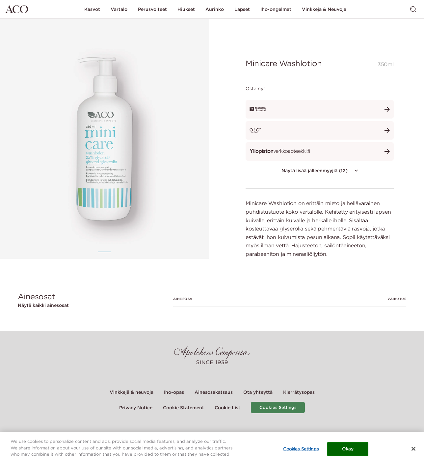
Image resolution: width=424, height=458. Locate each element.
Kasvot (92, 9)
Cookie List (227, 408)
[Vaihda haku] (413, 9)
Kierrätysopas (299, 392)
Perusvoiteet (152, 9)
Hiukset (186, 9)
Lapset (242, 9)
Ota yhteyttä (258, 392)
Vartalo (119, 9)
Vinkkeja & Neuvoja (324, 9)
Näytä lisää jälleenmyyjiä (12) (320, 170)
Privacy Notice (135, 408)
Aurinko (214, 9)
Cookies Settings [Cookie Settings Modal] (278, 407)
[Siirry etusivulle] (17, 9)
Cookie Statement (183, 408)
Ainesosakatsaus (214, 392)
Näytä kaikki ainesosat (43, 305)
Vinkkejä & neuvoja (131, 392)
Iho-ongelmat (275, 9)
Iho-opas (174, 392)
